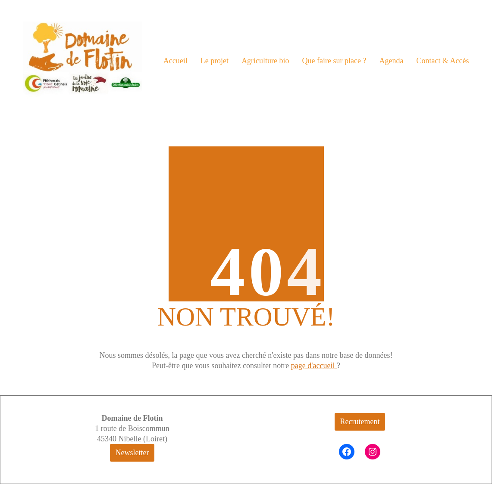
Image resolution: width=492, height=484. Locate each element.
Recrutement (360, 421)
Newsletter (132, 452)
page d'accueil (314, 365)
